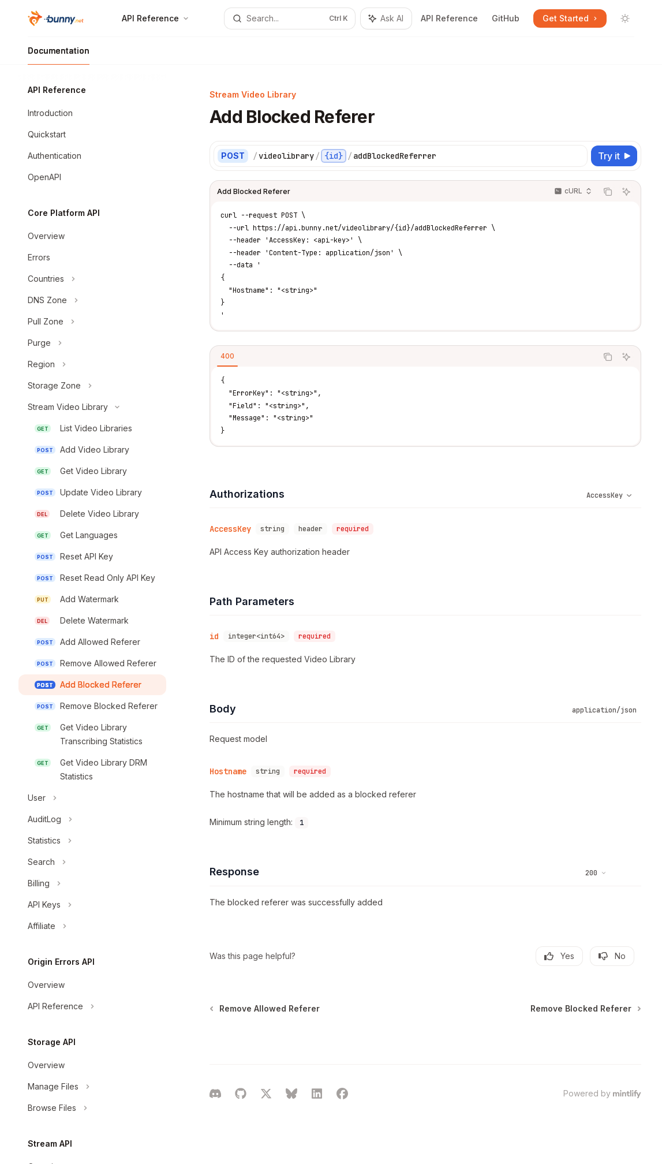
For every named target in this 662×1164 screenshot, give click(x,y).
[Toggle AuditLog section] (92, 819)
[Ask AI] (626, 191)
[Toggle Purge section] (92, 343)
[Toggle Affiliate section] (92, 926)
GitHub (505, 18)
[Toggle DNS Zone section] (92, 300)
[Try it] (614, 156)
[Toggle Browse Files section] (92, 1108)
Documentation (58, 55)
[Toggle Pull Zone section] (92, 321)
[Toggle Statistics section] (92, 840)
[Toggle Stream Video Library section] (92, 407)
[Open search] (290, 18)
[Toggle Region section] (92, 364)
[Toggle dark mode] (625, 18)
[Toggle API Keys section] (92, 904)
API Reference (449, 18)
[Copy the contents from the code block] (607, 191)
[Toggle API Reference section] (92, 1006)
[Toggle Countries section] (92, 278)
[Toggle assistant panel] (386, 18)
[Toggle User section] (92, 798)
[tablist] (403, 357)
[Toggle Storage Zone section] (92, 385)
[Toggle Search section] (92, 862)
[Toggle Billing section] (92, 883)
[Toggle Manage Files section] (92, 1086)
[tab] (227, 356)
